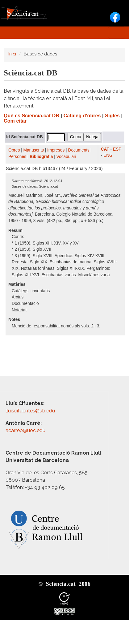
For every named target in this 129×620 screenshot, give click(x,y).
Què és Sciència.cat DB (31, 115)
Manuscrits (33, 150)
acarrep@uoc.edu (25, 430)
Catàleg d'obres (82, 115)
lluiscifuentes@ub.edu (31, 411)
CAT (105, 149)
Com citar (15, 121)
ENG (108, 155)
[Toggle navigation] (116, 32)
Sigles (112, 115)
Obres (14, 150)
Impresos (55, 150)
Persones (17, 156)
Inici (12, 53)
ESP (117, 149)
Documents (78, 150)
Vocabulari (66, 156)
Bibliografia (41, 156)
